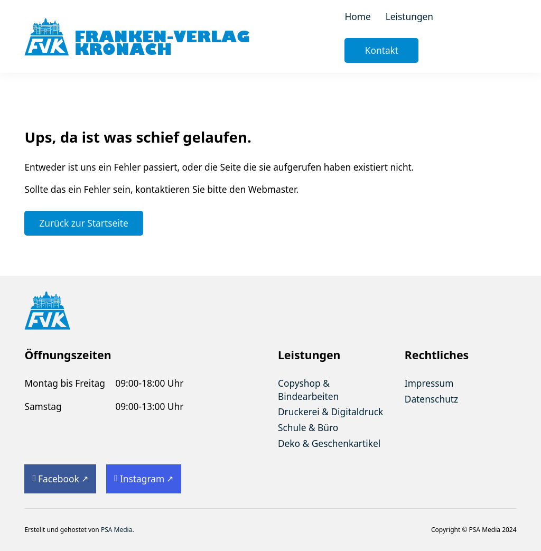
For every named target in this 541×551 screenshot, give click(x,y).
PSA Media (117, 529)
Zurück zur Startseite (83, 223)
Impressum (429, 383)
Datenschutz (431, 399)
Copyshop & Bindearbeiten (308, 390)
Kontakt (381, 50)
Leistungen (409, 16)
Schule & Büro (308, 427)
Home (357, 16)
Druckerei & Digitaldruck (330, 411)
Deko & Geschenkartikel (329, 443)
